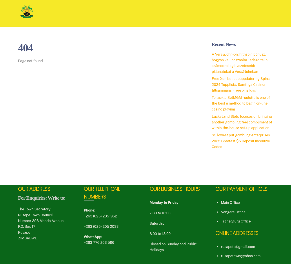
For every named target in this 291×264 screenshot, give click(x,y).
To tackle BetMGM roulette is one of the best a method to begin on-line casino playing (241, 103)
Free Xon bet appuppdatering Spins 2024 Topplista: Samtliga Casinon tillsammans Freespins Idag (241, 84)
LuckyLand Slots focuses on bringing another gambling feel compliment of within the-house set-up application (242, 122)
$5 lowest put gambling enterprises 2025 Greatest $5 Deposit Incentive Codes (241, 141)
